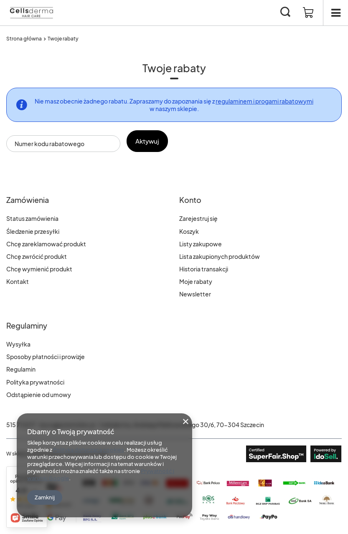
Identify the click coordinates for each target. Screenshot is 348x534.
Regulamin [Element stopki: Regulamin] (21, 369)
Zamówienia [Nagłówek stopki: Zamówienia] (27, 200)
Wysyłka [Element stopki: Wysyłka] (18, 344)
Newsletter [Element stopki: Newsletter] (195, 294)
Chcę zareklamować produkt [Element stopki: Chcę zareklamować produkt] (46, 244)
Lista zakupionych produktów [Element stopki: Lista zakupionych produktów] (219, 256)
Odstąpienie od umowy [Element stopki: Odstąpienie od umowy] (38, 394)
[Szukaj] (285, 12)
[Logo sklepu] (31, 12)
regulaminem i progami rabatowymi (264, 101)
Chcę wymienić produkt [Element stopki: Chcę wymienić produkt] (39, 269)
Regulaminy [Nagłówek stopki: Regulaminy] (26, 325)
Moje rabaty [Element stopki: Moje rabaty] (195, 281)
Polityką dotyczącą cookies (88, 449)
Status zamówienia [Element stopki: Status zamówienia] (32, 218)
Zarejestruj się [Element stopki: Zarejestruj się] (198, 218)
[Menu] (335, 12)
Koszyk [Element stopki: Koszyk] (189, 231)
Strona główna (24, 38)
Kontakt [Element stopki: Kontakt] (17, 281)
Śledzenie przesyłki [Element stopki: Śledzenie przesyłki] (32, 231)
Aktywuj (151, 141)
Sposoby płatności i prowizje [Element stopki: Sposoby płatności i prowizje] (45, 356)
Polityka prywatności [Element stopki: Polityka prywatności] (35, 382)
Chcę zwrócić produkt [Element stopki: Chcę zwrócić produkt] (36, 256)
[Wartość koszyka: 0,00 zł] (308, 12)
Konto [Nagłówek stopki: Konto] (190, 200)
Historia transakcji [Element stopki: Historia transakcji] (203, 269)
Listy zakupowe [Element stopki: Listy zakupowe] (200, 244)
